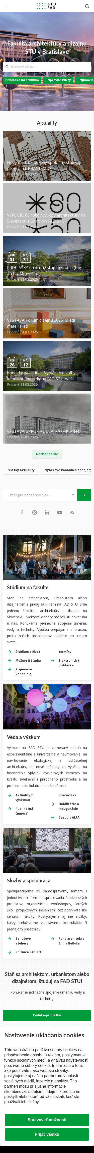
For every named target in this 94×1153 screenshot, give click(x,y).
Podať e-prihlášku (47, 1015)
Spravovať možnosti (47, 1120)
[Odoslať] (84, 495)
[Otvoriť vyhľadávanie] (87, 6)
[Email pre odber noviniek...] (33, 495)
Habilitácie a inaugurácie (69, 806)
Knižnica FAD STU (29, 952)
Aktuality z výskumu (24, 797)
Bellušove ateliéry (23, 940)
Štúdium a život (28, 652)
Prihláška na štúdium (22, 80)
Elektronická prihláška (69, 662)
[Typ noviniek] (70, 495)
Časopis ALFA (69, 817)
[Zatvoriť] (6, 6)
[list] (47, 471)
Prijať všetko (47, 1134)
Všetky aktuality (21, 470)
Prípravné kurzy (58, 80)
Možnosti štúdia (28, 660)
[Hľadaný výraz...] (47, 67)
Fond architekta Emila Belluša (71, 940)
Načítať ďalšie (47, 454)
